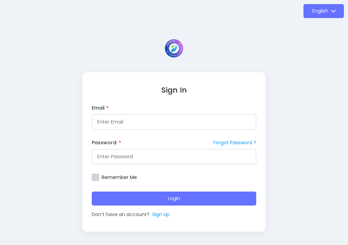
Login (174, 198)
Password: (106, 142)
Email (100, 107)
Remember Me (119, 177)
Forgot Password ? (234, 142)
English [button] (320, 10)
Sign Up (161, 214)
